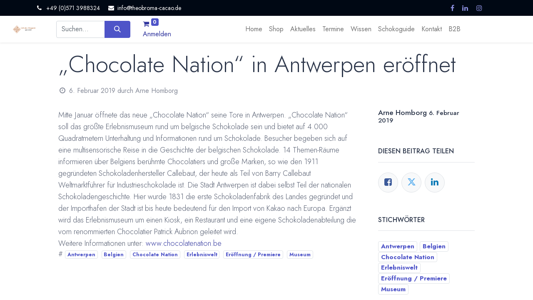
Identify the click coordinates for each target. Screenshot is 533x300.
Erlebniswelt (202, 254)
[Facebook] (388, 182)
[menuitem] (254, 29)
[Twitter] (411, 182)
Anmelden (157, 34)
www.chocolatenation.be (184, 243)
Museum (300, 254)
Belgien (114, 254)
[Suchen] (117, 29)
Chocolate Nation (155, 254)
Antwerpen (81, 254)
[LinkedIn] (435, 182)
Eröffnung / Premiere (253, 254)
